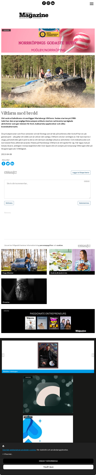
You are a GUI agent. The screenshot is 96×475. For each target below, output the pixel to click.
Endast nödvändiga (48, 461)
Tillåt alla (48, 467)
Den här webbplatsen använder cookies (19, 450)
